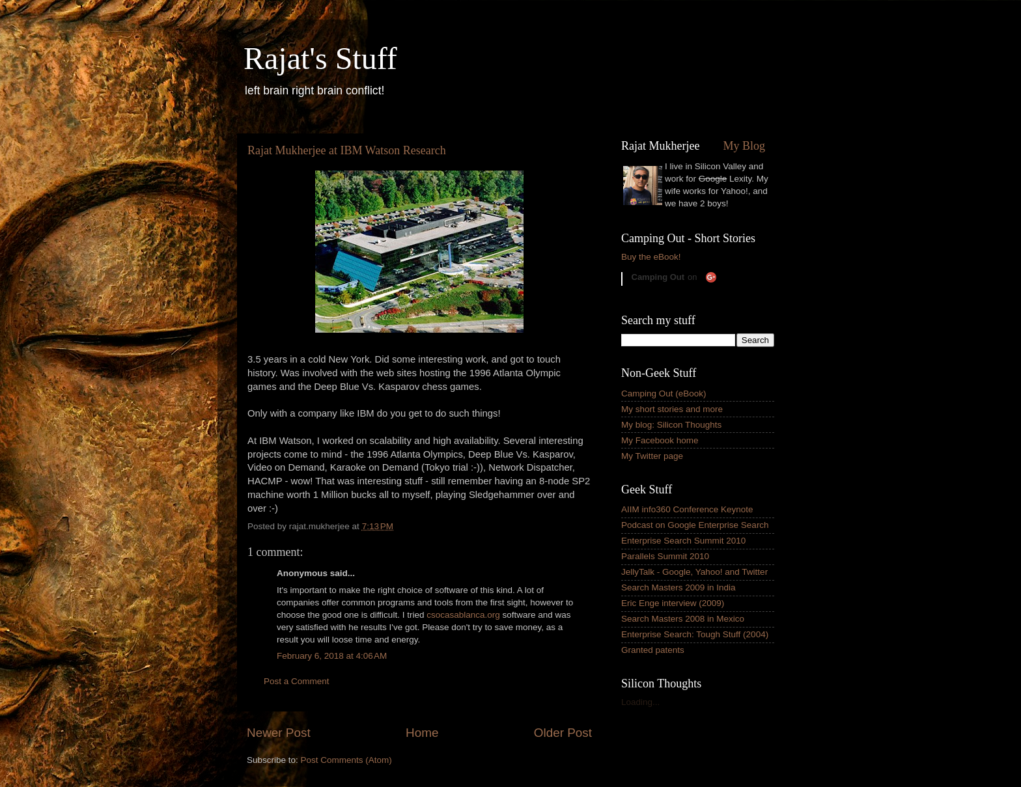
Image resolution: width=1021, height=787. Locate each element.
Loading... (640, 702)
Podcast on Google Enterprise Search (695, 525)
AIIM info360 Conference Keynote (687, 509)
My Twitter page (652, 456)
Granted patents (652, 650)
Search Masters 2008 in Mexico (682, 619)
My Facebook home (660, 440)
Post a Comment (296, 681)
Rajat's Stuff (320, 58)
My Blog (744, 145)
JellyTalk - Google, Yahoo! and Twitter (694, 572)
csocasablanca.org (463, 615)
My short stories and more (672, 409)
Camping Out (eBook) (663, 393)
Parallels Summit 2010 (665, 556)
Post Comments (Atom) (346, 760)
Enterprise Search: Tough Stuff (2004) (694, 634)
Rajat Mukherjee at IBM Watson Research (346, 150)
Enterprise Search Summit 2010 (683, 540)
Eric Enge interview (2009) (672, 603)
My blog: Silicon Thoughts (671, 425)
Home (422, 732)
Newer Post (279, 732)
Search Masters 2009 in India (678, 587)
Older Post (563, 732)
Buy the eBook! (651, 257)
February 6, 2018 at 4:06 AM (332, 656)
